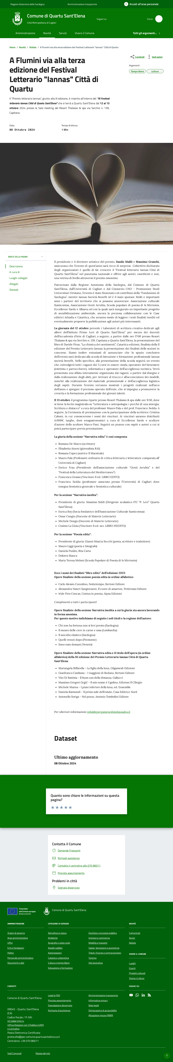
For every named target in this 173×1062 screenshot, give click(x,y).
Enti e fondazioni (15, 948)
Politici (10, 953)
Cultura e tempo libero (59, 963)
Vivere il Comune (84, 33)
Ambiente (53, 938)
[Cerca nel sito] (159, 19)
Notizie (132, 943)
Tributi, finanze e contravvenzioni (105, 953)
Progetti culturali (137, 973)
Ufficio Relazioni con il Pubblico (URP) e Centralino (25, 1026)
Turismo (92, 958)
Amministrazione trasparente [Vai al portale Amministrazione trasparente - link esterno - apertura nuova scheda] (82, 4)
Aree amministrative (17, 938)
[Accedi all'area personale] (141, 4)
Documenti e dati (15, 963)
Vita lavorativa (96, 963)
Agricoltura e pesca (57, 933)
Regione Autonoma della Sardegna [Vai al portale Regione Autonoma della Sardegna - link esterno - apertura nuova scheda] (27, 4)
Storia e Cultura (136, 978)
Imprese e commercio (99, 938)
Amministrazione (25, 33)
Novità (47, 33)
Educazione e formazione (60, 968)
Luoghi (132, 963)
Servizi (63, 33)
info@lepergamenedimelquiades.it (108, 712)
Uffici (10, 943)
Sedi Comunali (14, 1053)
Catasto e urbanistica (58, 958)
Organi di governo (16, 933)
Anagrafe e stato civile (59, 943)
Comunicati (134, 933)
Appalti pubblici (55, 948)
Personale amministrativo (20, 958)
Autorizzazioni (55, 953)
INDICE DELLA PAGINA (25, 256)
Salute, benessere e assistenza (104, 948)
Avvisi (132, 938)
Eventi (132, 968)
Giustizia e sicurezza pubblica (103, 933)
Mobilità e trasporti (98, 943)
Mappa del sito (43, 1053)
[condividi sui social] (137, 56)
